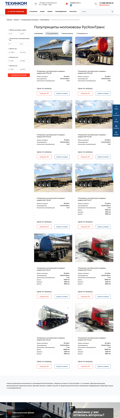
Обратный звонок (104, 5)
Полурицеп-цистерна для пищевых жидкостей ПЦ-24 (92, 269)
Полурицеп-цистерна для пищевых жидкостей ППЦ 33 (51, 72)
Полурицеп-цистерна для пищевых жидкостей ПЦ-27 (92, 199)
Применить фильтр (19, 75)
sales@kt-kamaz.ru (75, 3)
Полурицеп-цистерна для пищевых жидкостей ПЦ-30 (92, 136)
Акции (42, 11)
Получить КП (44, 93)
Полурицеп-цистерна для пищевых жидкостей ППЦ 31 (51, 136)
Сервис (49, 11)
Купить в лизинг (62, 93)
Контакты (73, 11)
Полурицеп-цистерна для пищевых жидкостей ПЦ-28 (51, 199)
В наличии (33, 11)
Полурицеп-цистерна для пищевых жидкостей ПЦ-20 (92, 339)
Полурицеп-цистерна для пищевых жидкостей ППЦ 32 (92, 72)
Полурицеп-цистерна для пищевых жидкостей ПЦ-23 (51, 339)
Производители (61, 11)
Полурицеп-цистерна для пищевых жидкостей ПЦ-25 (51, 269)
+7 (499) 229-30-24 (106, 3)
